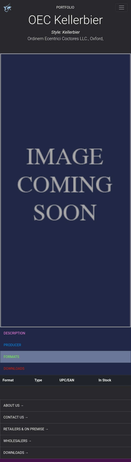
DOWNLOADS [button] (14, 369)
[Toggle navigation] (122, 7)
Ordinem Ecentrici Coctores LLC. (57, 38)
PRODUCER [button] (12, 345)
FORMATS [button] (11, 357)
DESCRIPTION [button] (14, 333)
